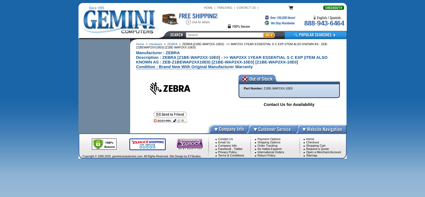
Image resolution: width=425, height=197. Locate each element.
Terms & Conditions (231, 155)
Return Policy (266, 155)
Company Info (227, 145)
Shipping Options (269, 142)
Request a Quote (317, 148)
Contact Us (225, 139)
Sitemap (311, 155)
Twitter (238, 148)
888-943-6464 (324, 23)
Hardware (155, 44)
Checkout (312, 142)
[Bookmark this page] (170, 120)
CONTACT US (246, 7)
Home (140, 44)
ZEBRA (172, 44)
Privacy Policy (227, 152)
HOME (208, 7)
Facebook (224, 148)
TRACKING (224, 7)
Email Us (224, 142)
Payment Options (269, 139)
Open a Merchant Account (323, 152)
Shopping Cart (315, 145)
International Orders (271, 152)
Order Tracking (268, 145)
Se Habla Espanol (270, 148)
